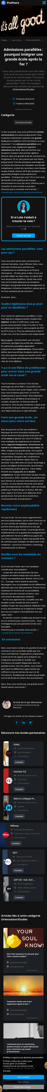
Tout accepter (23, 1077)
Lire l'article (32, 970)
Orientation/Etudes (34, 40)
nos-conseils (17, 40)
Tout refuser (23, 1082)
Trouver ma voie (23, 235)
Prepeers (5, 40)
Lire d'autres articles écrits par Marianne (26, 706)
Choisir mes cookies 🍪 (23, 1087)
